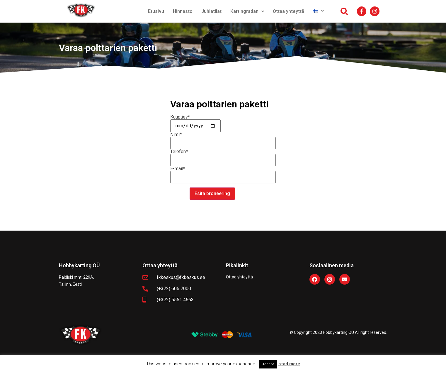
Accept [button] (268, 364)
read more (289, 363)
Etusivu (156, 11)
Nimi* (223, 139)
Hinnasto (183, 11)
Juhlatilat (211, 11)
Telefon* (223, 156)
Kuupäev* (195, 121)
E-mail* (223, 173)
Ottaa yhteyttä (288, 11)
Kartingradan (247, 11)
